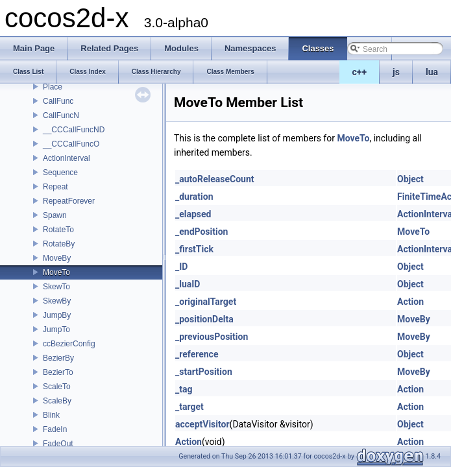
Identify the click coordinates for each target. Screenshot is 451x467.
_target (189, 406)
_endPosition (201, 231)
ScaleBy (57, 400)
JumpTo (56, 329)
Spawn (55, 215)
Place (52, 86)
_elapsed (193, 214)
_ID (181, 266)
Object (410, 179)
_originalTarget (205, 301)
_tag (183, 389)
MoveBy (57, 258)
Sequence (60, 172)
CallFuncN (61, 115)
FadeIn (55, 429)
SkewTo (56, 286)
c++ (359, 72)
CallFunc (58, 101)
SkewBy (57, 300)
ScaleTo (57, 386)
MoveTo (56, 272)
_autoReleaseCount (214, 179)
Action (410, 301)
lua (432, 72)
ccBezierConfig (69, 343)
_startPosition (203, 371)
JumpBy (57, 315)
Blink (51, 415)
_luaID (187, 284)
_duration (194, 196)
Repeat (55, 186)
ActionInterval (66, 158)
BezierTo (58, 372)
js (396, 72)
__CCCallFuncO (71, 144)
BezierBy (58, 358)
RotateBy (59, 243)
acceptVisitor (202, 424)
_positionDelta (204, 319)
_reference (196, 354)
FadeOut (58, 443)
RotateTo (58, 229)
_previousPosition (211, 336)
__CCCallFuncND (73, 129)
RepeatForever (69, 201)
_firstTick (194, 249)
